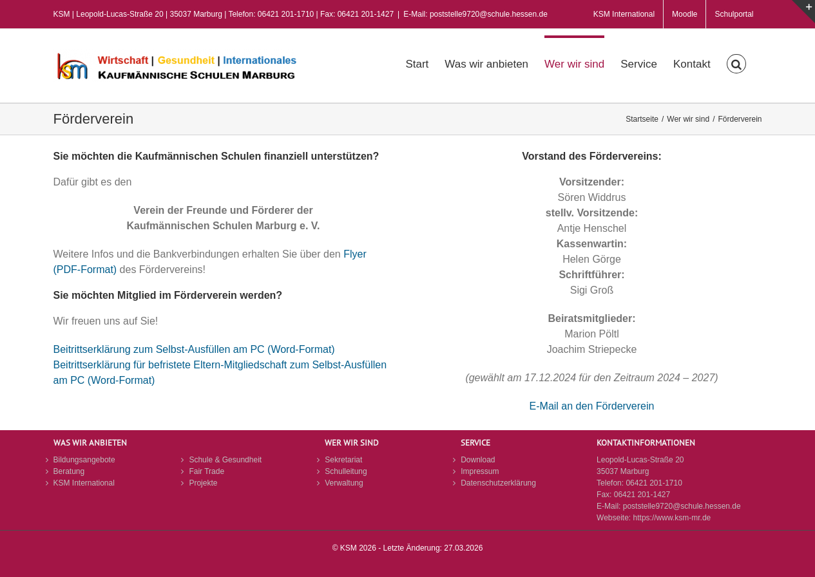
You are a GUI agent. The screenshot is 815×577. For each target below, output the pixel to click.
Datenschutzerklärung (498, 482)
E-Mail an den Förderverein (592, 406)
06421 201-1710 (654, 482)
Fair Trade (206, 471)
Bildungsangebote (84, 459)
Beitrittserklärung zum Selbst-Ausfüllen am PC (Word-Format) (194, 349)
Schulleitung (346, 471)
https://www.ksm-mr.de (672, 517)
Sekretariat (343, 459)
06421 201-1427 (642, 494)
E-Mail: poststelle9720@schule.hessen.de (475, 14)
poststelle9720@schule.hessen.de (682, 506)
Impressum (480, 471)
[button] (736, 62)
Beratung (69, 471)
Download (478, 459)
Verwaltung (344, 482)
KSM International (84, 482)
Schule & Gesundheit (225, 459)
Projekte (203, 482)
